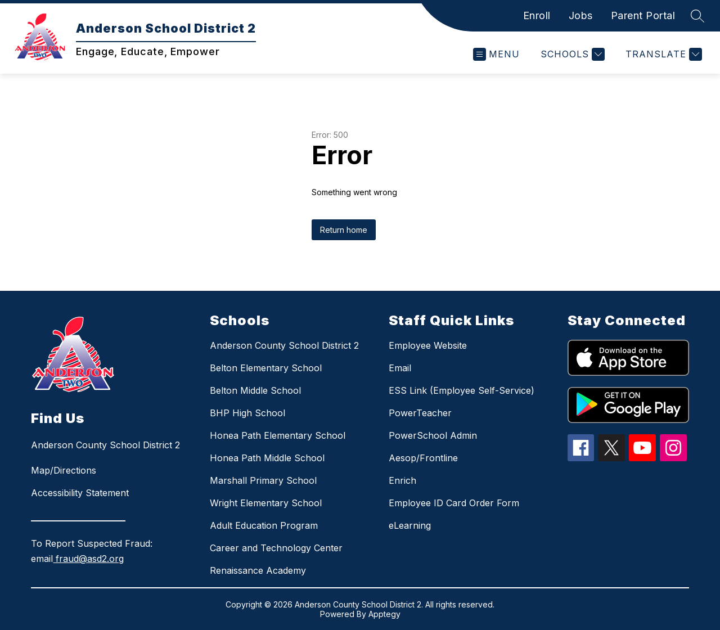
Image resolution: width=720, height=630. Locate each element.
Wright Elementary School (266, 502)
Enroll (537, 15)
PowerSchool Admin (433, 435)
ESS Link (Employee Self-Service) (461, 390)
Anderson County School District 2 (284, 345)
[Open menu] (496, 54)
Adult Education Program (264, 525)
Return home (343, 230)
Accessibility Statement (80, 492)
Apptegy (384, 614)
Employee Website (428, 345)
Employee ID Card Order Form (454, 502)
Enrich (402, 480)
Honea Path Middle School (267, 458)
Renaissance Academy (258, 570)
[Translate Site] (662, 54)
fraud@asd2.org (88, 558)
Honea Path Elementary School (277, 435)
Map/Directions (63, 470)
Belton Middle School (255, 390)
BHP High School (247, 412)
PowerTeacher (420, 412)
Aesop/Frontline (423, 458)
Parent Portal (643, 15)
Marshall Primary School (263, 480)
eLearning (410, 525)
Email (400, 368)
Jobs (581, 15)
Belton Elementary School (266, 368)
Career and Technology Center (276, 548)
